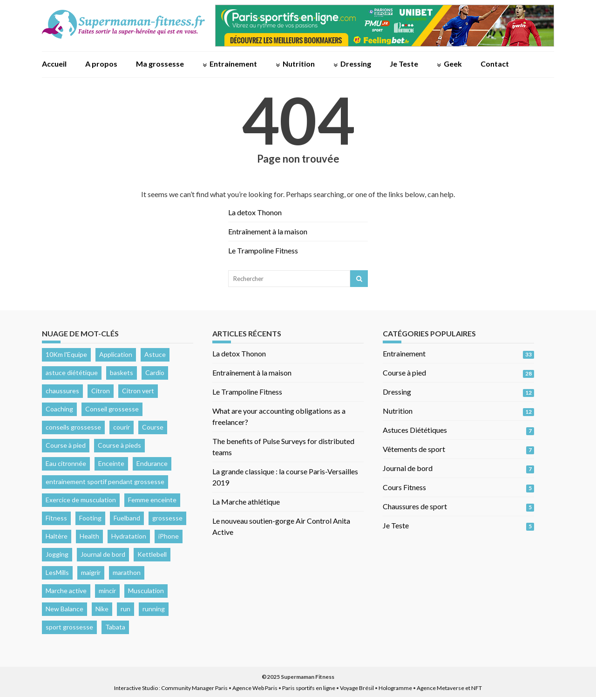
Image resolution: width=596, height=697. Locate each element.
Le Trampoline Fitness (263, 250)
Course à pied (404, 372)
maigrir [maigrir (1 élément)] (91, 572)
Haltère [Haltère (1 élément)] (57, 536)
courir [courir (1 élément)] (121, 427)
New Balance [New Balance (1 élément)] (64, 609)
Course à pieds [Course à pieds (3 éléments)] (119, 445)
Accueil (54, 63)
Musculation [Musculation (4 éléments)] (146, 590)
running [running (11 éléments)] (153, 609)
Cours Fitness (404, 487)
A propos (101, 63)
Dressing (355, 63)
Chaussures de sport (415, 506)
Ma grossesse (160, 63)
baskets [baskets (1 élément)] (121, 372)
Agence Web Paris (255, 687)
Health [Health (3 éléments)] (89, 536)
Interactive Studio (136, 687)
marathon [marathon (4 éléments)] (127, 572)
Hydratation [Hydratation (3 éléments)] (128, 536)
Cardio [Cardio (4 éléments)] (154, 372)
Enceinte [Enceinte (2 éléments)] (111, 463)
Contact (495, 63)
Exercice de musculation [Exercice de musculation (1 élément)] (81, 500)
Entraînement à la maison (267, 231)
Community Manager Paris (194, 687)
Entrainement (233, 63)
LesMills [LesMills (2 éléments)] (57, 572)
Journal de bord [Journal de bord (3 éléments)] (103, 554)
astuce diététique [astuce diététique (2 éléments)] (72, 372)
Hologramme (395, 687)
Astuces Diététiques (415, 429)
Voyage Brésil (357, 687)
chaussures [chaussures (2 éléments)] (62, 391)
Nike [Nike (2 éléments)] (101, 609)
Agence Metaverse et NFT (449, 687)
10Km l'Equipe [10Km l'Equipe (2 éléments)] (66, 354)
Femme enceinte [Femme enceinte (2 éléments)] (152, 500)
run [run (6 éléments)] (125, 609)
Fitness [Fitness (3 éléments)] (56, 518)
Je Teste (404, 63)
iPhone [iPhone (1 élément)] (168, 536)
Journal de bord (408, 468)
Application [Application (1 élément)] (115, 354)
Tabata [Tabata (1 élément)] (115, 627)
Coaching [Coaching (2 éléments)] (59, 409)
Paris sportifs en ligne (308, 687)
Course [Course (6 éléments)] (152, 427)
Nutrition (299, 63)
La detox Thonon (255, 212)
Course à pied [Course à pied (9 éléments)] (66, 445)
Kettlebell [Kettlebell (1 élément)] (152, 554)
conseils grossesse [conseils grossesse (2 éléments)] (73, 427)
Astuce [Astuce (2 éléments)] (155, 354)
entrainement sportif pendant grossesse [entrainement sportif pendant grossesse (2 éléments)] (105, 481)
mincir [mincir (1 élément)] (107, 590)
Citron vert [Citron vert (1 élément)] (138, 391)
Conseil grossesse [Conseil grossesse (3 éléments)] (112, 409)
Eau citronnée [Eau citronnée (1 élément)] (66, 463)
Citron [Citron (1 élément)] (100, 391)
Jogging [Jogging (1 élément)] (57, 554)
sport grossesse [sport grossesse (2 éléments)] (69, 627)
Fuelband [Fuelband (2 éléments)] (127, 518)
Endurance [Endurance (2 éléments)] (152, 463)
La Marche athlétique (246, 501)
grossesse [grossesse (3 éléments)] (167, 518)
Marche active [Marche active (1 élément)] (66, 590)
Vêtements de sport (414, 448)
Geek (453, 63)
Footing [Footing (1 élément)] (90, 518)
